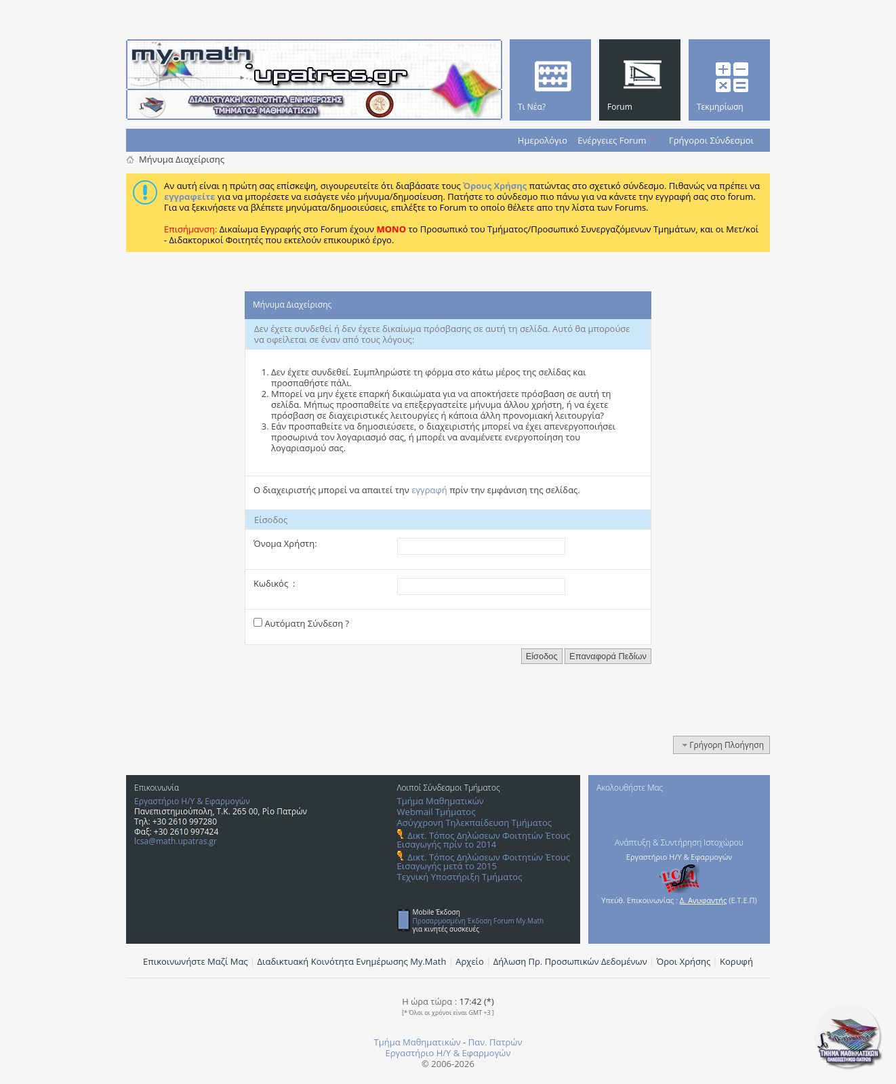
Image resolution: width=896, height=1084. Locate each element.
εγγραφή (429, 490)
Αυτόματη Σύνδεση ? (301, 623)
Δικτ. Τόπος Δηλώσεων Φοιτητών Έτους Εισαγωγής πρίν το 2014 (483, 839)
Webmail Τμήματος (436, 812)
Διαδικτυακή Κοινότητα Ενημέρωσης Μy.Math (352, 961)
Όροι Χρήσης (684, 961)
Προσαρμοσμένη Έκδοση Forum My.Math (478, 920)
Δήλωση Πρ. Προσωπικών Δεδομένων (570, 961)
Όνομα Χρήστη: (285, 543)
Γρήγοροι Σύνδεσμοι (711, 140)
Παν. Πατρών (495, 1042)
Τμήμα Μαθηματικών (440, 801)
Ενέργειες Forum (611, 140)
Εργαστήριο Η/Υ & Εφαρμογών (192, 801)
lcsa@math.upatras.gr (175, 841)
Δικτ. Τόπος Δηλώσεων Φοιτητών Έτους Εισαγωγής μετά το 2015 (483, 861)
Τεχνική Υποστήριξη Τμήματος (460, 877)
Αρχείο (469, 961)
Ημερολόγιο (542, 140)
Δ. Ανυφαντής (703, 900)
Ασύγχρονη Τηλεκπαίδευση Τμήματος (474, 822)
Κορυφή (736, 961)
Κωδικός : (274, 583)
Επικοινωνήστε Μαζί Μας (195, 961)
